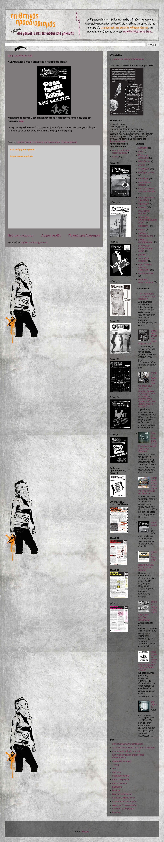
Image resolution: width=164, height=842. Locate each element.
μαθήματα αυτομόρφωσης (145, 234)
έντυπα (20, 142)
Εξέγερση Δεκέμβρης (143, 156)
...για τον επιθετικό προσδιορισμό (128, 59)
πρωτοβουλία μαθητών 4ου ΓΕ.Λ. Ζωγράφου (133, 747)
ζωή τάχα (116, 772)
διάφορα (142, 207)
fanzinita (116, 790)
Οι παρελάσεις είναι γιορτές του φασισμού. (146, 296)
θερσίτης (116, 812)
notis (140, 151)
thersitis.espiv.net (118, 141)
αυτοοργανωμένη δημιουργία (146, 198)
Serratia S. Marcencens (123, 797)
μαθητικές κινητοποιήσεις (145, 240)
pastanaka (117, 787)
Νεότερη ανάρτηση (21, 235)
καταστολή (143, 226)
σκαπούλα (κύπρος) (121, 761)
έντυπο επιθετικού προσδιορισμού (42, 142)
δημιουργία (143, 203)
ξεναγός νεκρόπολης (122, 794)
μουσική (142, 254)
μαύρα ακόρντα (119, 783)
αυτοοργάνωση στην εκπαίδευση (127, 744)
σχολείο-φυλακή (69, 142)
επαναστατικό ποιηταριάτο (124, 801)
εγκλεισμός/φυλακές (143, 212)
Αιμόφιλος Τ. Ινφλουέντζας (124, 805)
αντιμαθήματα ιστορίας (144, 183)
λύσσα (115, 768)
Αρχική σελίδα (51, 235)
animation (143, 148)
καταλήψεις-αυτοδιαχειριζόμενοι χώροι (147, 220)
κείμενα (141, 229)
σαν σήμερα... (154, 704)
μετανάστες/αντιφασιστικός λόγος (145, 248)
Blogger (85, 831)
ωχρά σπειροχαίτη (121, 779)
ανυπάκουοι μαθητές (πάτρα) (126, 751)
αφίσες (115, 156)
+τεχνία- (116, 765)
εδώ (21, 121)
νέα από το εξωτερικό (143, 259)
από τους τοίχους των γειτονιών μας (146, 189)
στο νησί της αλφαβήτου (123, 808)
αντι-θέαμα (143, 178)
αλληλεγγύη (144, 168)
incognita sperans (120, 775)
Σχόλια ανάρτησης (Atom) (34, 242)
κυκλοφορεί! (154, 523)
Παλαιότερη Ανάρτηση (84, 235)
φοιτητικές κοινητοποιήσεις (145, 280)
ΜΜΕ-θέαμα (144, 161)
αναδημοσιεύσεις (146, 172)
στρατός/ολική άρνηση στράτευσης (145, 267)
